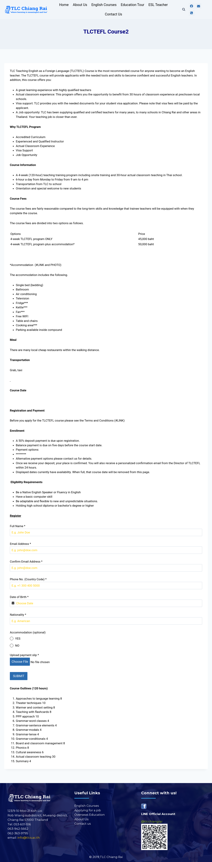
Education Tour (132, 5)
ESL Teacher (158, 5)
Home (64, 5)
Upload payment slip (24, 655)
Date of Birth (19, 597)
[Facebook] (192, 6)
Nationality (18, 614)
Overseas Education (89, 812)
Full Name (17, 526)
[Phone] (192, 13)
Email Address (20, 544)
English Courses (104, 5)
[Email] (198, 6)
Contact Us (113, 14)
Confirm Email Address (26, 561)
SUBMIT (18, 675)
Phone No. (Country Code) (28, 579)
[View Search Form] (184, 9)
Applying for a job (87, 808)
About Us (80, 5)
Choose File (20, 661)
